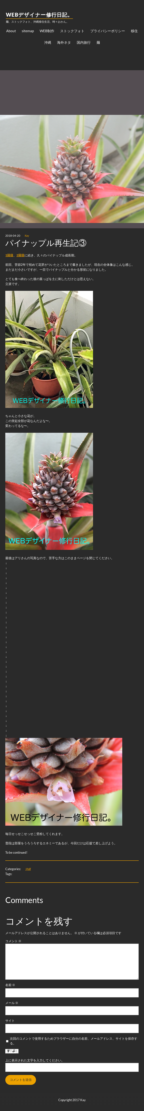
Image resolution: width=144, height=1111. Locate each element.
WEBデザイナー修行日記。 (39, 15)
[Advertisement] (72, 77)
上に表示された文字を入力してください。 (34, 1060)
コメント (13, 941)
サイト (10, 1020)
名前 (10, 985)
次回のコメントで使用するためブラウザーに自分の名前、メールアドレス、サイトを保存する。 (73, 1041)
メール (11, 1003)
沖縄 (28, 869)
